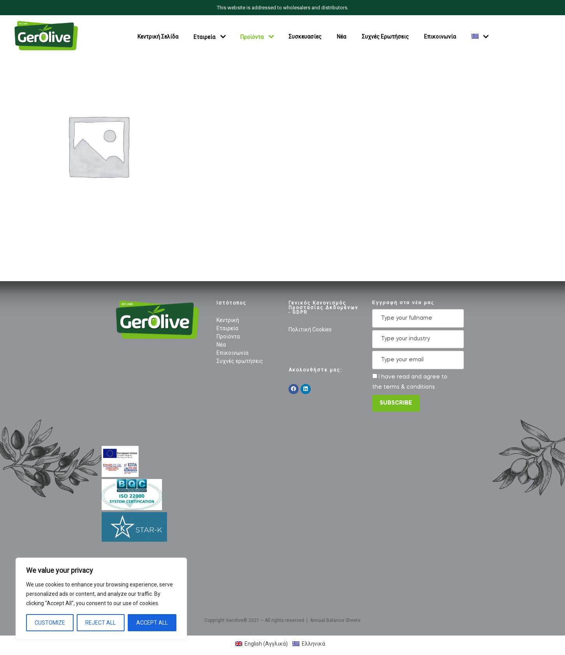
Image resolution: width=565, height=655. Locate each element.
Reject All (100, 623)
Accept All (152, 623)
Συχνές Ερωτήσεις (385, 36)
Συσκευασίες (305, 36)
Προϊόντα (252, 36)
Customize (50, 623)
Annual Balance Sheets (335, 620)
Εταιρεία (204, 36)
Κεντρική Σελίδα (157, 36)
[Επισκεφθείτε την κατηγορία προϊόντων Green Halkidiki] (98, 145)
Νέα (341, 36)
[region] (101, 598)
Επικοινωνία (440, 36)
